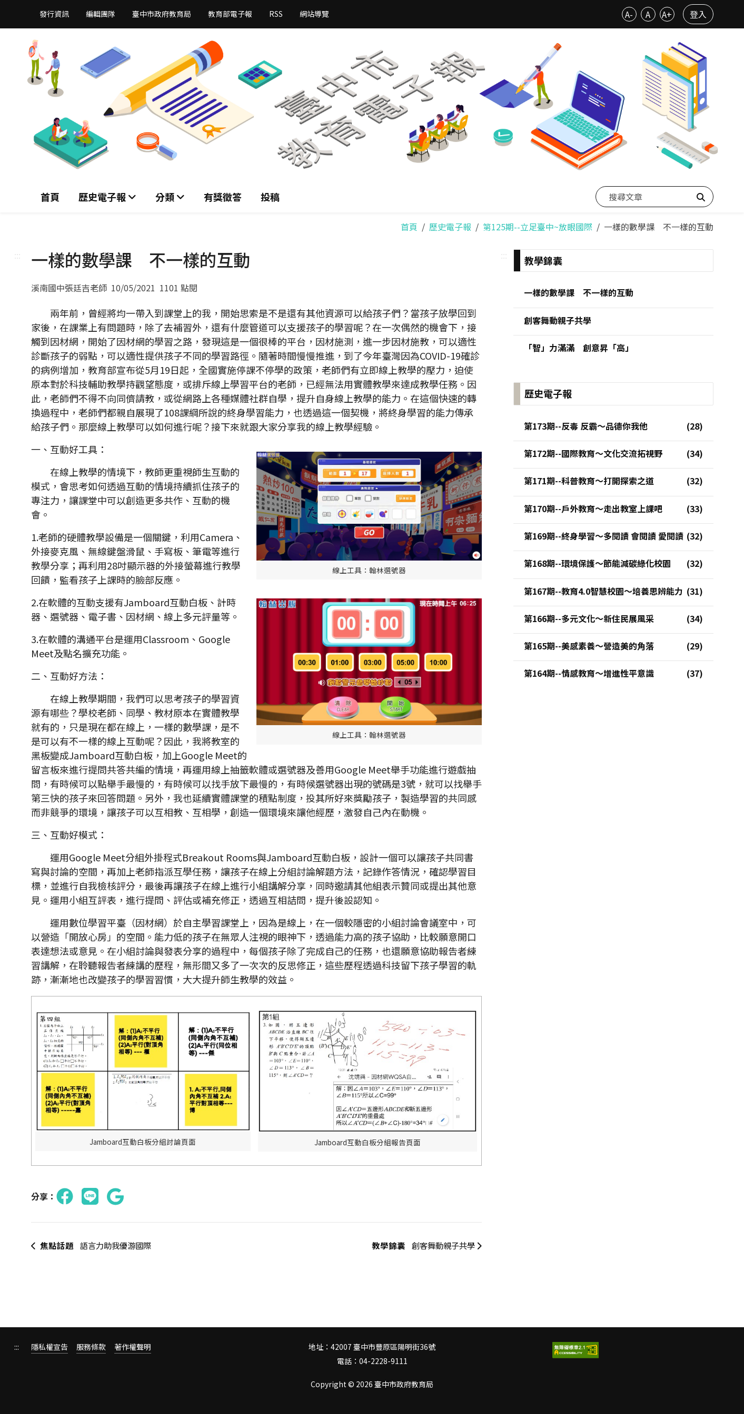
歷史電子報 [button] (103, 196)
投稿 (270, 196)
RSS (276, 13)
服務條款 (91, 1346)
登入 (698, 14)
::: (17, 253)
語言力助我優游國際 (94, 1244)
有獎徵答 (223, 196)
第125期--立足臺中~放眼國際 (537, 225)
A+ (667, 14)
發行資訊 (54, 13)
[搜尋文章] (654, 196)
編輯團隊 (100, 13)
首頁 (50, 196)
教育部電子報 (230, 13)
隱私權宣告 (49, 1346)
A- (629, 14)
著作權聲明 (132, 1346)
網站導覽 (314, 13)
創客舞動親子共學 (422, 1244)
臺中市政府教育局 (161, 13)
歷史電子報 (450, 225)
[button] (170, 196)
